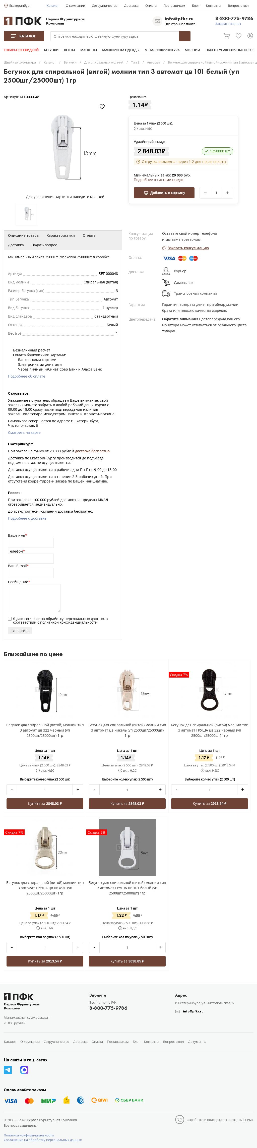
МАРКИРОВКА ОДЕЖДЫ (120, 50)
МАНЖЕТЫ (88, 50)
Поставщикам (174, 5)
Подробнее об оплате (26, 376)
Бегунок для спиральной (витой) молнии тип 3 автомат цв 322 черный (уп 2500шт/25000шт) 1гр (45, 730)
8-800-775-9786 (234, 18)
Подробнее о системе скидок (158, 179)
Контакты (213, 5)
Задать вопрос (44, 245)
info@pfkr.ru (179, 18)
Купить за (45, 803)
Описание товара (23, 235)
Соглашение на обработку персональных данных (43, 1139)
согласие (32, 618)
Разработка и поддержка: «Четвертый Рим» (219, 1119)
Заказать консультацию (185, 248)
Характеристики (61, 235)
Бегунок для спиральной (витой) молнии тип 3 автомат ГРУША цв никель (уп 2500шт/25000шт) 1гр (45, 887)
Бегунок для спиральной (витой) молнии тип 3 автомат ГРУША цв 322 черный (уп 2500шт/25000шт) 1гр (209, 730)
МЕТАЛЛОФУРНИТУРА (161, 50)
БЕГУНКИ (51, 50)
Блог (195, 5)
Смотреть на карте (24, 432)
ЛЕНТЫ (69, 50)
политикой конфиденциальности (68, 622)
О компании (75, 5)
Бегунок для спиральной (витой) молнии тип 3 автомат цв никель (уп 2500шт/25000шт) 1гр (127, 730)
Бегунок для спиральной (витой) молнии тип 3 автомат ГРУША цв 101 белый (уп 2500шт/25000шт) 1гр (127, 887)
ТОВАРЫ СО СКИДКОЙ (21, 50)
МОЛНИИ (192, 50)
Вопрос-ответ (238, 5)
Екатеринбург (20, 5)
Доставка (131, 5)
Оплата (151, 5)
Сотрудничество (104, 5)
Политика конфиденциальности (29, 1135)
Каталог (53, 5)
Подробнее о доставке (27, 518)
